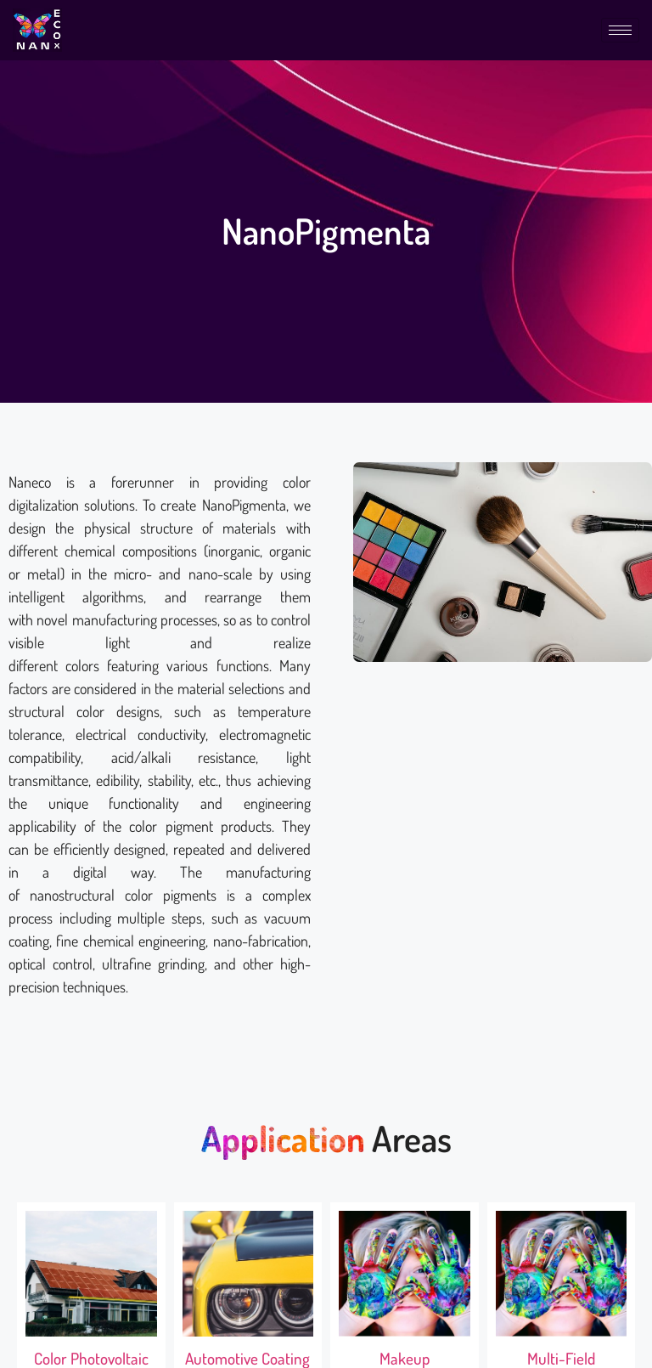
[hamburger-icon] (620, 30)
